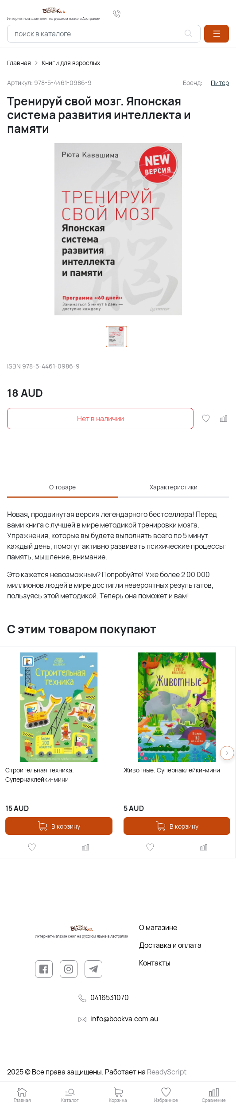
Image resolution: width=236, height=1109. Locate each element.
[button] (216, 34)
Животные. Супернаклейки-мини (172, 770)
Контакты (154, 963)
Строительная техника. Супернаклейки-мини (39, 774)
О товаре (62, 487)
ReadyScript (166, 1072)
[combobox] (104, 34)
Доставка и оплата (170, 945)
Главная (19, 62)
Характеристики (173, 487)
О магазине (158, 927)
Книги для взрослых (71, 62)
